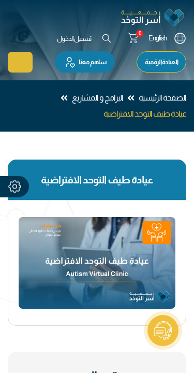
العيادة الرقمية (161, 62)
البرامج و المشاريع (97, 97)
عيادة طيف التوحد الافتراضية (144, 113)
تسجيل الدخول (74, 38)
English (157, 38)
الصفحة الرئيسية (162, 97)
